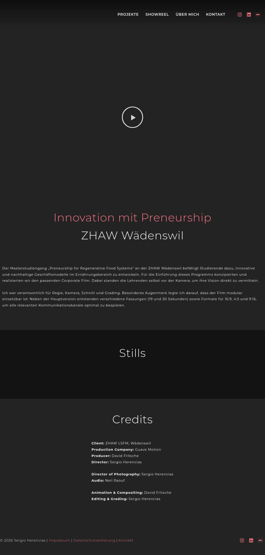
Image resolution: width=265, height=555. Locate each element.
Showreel (157, 14)
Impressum (59, 540)
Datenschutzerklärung (94, 540)
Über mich (187, 14)
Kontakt (215, 14)
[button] (132, 118)
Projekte (128, 14)
